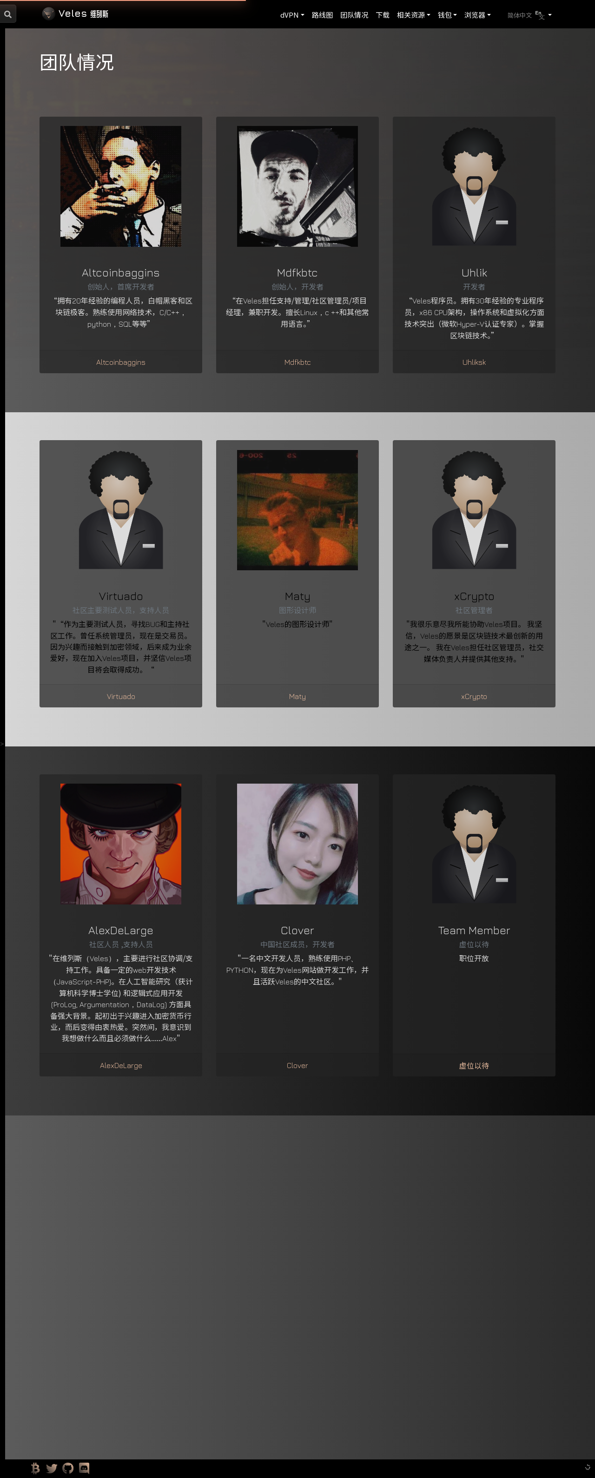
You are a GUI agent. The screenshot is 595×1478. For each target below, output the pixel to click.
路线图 (322, 15)
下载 (383, 15)
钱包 (445, 15)
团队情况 (354, 15)
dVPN (289, 15)
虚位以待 (474, 1065)
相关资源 (411, 15)
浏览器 (474, 15)
